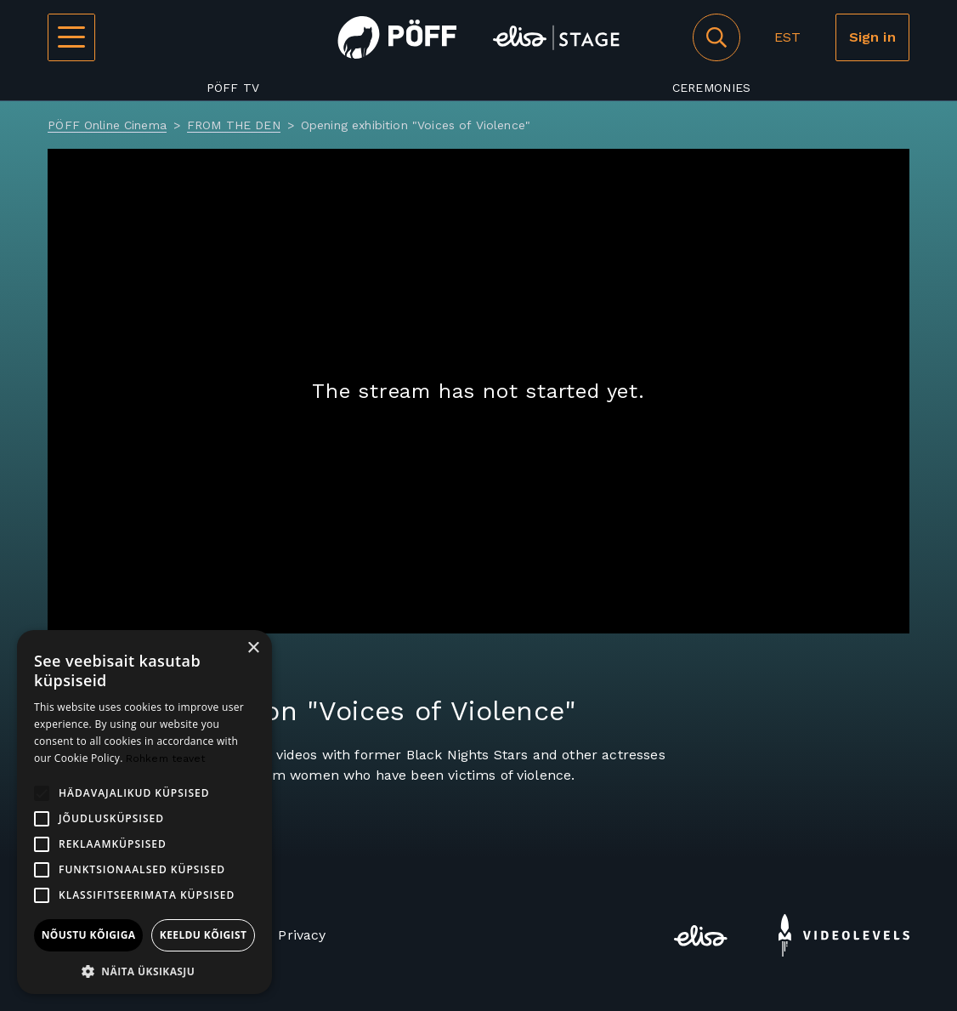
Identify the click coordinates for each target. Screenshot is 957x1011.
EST (787, 37)
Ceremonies (711, 87)
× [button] (252, 648)
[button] (144, 970)
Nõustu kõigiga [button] (89, 935)
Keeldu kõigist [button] (203, 935)
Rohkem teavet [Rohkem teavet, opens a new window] (166, 758)
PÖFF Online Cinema (107, 125)
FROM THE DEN (233, 125)
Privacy (302, 935)
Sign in (872, 37)
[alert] (144, 812)
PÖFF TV (233, 87)
